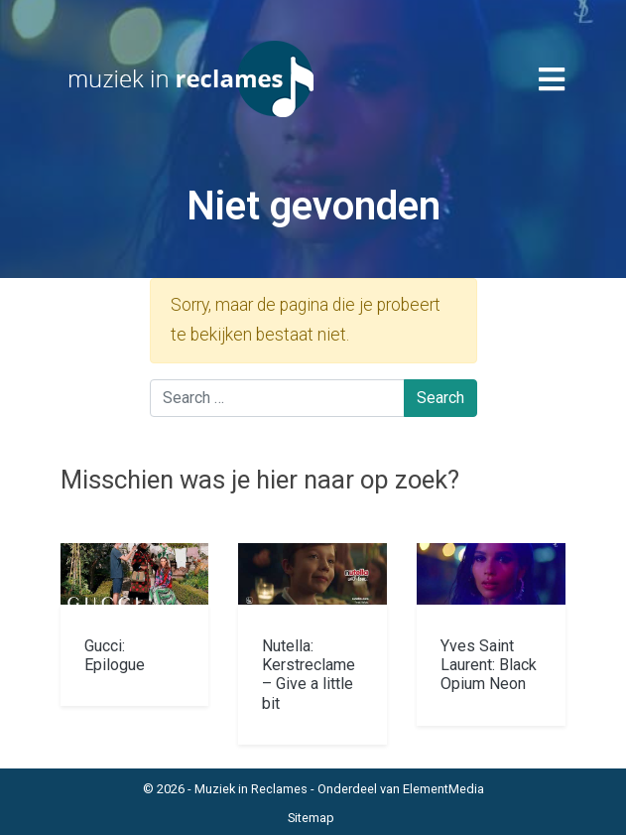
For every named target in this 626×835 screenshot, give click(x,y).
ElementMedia (443, 788)
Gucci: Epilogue (114, 655)
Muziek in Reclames (251, 788)
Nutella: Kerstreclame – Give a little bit (308, 674)
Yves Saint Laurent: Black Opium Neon (488, 664)
